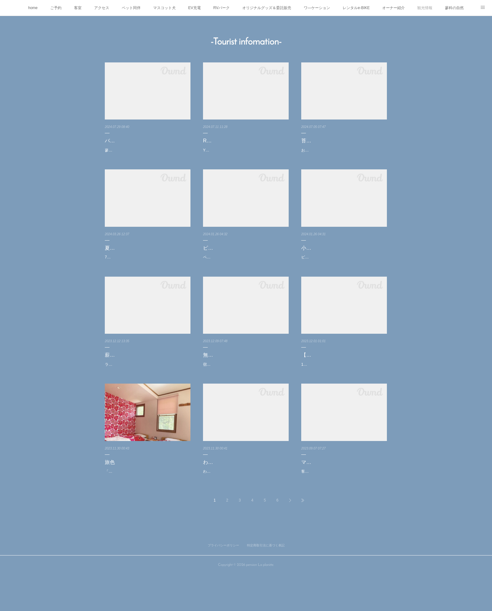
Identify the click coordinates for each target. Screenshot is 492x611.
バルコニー (117, 140)
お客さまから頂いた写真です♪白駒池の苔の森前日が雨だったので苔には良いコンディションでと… (343, 153)
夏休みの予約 (120, 254)
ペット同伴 (131, 8)
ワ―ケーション (317, 8)
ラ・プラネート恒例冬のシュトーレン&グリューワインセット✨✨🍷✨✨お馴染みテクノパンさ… (147, 390)
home (33, 8)
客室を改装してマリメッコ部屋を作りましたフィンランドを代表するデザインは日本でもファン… (342, 504)
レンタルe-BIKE (356, 8)
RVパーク (221, 8)
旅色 (110, 491)
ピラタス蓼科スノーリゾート (235, 254)
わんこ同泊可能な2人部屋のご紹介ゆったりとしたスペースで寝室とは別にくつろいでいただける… (245, 504)
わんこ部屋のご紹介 (225, 491)
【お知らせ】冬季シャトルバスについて (344, 373)
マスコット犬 (164, 8)
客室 (78, 8)
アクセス (101, 8)
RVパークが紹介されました (234, 140)
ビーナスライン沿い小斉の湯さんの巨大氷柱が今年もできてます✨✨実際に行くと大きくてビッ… (343, 267)
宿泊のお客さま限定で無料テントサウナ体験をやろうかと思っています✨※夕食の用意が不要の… (245, 381)
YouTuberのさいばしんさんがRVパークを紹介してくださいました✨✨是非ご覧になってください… (245, 153)
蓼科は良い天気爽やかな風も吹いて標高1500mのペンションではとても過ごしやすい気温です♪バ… (147, 153)
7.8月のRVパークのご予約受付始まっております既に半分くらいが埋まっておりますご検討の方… (146, 267)
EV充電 (194, 8)
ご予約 (56, 8)
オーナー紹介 (393, 8)
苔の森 (308, 140)
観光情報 (424, 8)
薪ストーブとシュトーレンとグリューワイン (147, 373)
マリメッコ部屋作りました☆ (333, 491)
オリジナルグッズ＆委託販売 (266, 8)
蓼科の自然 (454, 8)
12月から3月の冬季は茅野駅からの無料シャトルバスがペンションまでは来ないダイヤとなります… (344, 390)
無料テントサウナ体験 (228, 368)
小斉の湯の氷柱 (318, 254)
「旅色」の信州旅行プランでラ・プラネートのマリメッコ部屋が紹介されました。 (146, 504)
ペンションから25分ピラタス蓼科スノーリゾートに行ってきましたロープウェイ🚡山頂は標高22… (245, 267)
